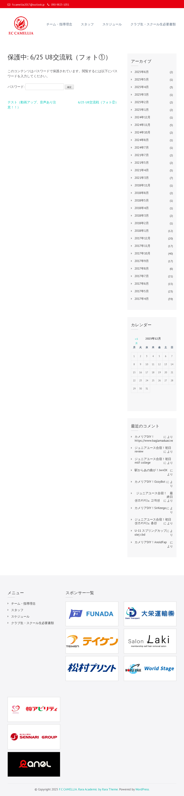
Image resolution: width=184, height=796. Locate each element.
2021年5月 (142, 162)
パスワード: (36, 87)
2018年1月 (142, 230)
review (139, 451)
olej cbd (140, 534)
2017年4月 (142, 299)
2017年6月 (142, 283)
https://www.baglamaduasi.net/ (155, 440)
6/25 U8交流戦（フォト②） (98, 102)
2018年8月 (142, 193)
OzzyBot (159, 481)
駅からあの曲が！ (147, 470)
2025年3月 (142, 94)
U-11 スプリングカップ (150, 530)
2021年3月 (142, 178)
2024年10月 (142, 132)
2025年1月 (142, 109)
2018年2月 (142, 223)
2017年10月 (142, 253)
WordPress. (142, 789)
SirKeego (160, 508)
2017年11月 (142, 246)
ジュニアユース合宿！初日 (153, 448)
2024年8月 (142, 140)
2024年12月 (142, 117)
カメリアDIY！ (144, 436)
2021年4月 (142, 170)
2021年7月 (142, 155)
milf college (143, 462)
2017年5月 (142, 291)
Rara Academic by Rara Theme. (98, 789)
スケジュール (112, 24)
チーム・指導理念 (59, 24)
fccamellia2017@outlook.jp (26, 4)
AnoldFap (160, 542)
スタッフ (87, 24)
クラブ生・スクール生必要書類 (153, 24)
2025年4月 (142, 87)
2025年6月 (142, 72)
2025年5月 (142, 79)
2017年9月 (142, 261)
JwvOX (163, 470)
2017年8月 (142, 268)
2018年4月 (142, 208)
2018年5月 (142, 200)
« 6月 (136, 338)
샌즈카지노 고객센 (147, 500)
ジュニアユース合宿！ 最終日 (154, 495)
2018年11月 (142, 185)
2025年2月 (142, 102)
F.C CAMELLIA (68, 789)
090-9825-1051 (58, 4)
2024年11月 (142, 125)
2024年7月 (142, 147)
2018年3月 (142, 215)
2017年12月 (142, 238)
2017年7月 (142, 276)
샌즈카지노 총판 (146, 523)
